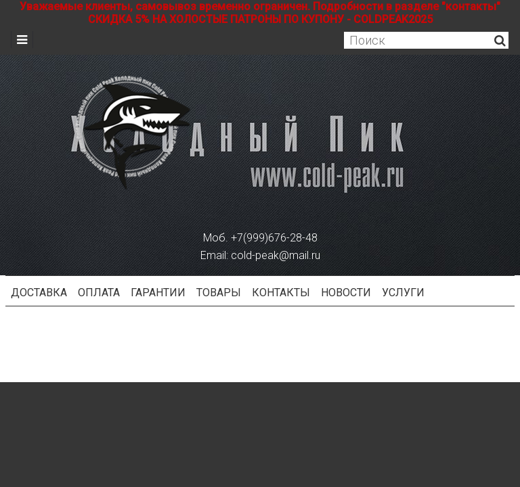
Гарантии (158, 292)
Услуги (403, 292)
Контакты (281, 292)
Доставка (39, 292)
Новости (346, 292)
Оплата (99, 292)
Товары (218, 292)
